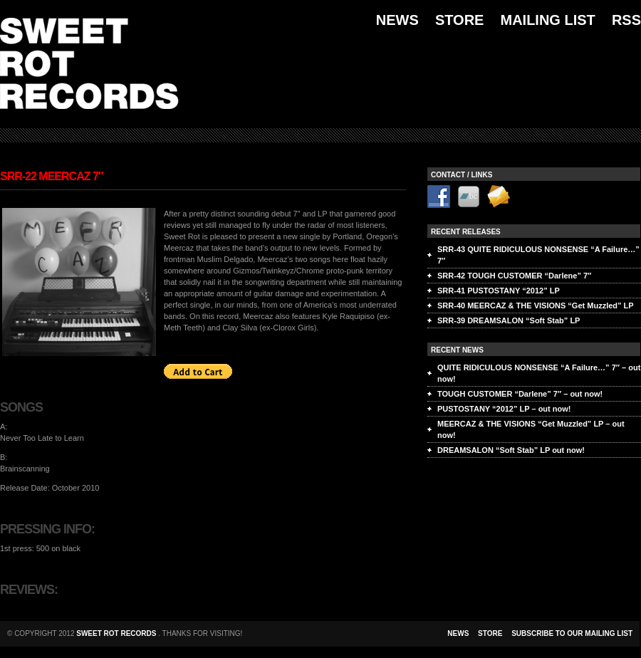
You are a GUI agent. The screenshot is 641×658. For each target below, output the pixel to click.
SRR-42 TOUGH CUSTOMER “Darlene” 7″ (514, 275)
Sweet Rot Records (117, 633)
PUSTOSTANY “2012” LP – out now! (503, 408)
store (490, 633)
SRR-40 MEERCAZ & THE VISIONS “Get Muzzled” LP (535, 305)
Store (459, 20)
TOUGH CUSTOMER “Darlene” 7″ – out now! (520, 394)
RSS (626, 20)
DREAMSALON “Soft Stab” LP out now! (511, 450)
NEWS (458, 633)
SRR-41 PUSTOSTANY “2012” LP (498, 290)
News (397, 20)
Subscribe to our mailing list (571, 633)
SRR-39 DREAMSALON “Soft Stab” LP (508, 320)
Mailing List (547, 20)
